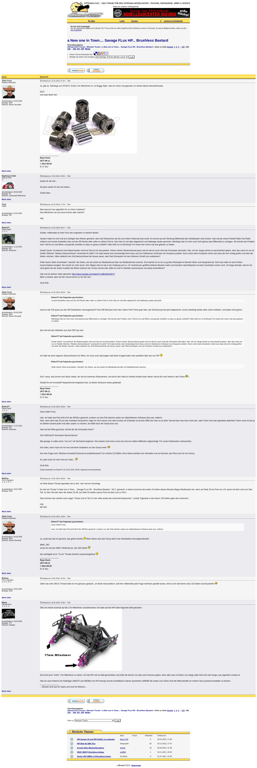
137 (183, 47)
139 (68, 49)
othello (122, 748)
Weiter (87, 49)
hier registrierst (76, 30)
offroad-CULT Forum (76, 47)
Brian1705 (124, 739)
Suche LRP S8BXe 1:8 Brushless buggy (94, 756)
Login (122, 21)
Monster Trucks (93, 47)
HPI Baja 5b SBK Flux (86, 744)
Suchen (134, 21)
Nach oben (6, 171)
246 (74, 49)
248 (82, 49)
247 (78, 49)
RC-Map (91, 21)
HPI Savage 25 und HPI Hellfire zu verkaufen (96, 739)
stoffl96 (123, 752)
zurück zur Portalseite (173, 21)
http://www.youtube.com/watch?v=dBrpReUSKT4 (93, 274)
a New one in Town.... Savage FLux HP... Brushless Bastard (117, 40)
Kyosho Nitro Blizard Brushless (90, 748)
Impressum (136, 765)
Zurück (170, 47)
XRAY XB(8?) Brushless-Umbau (90, 752)
